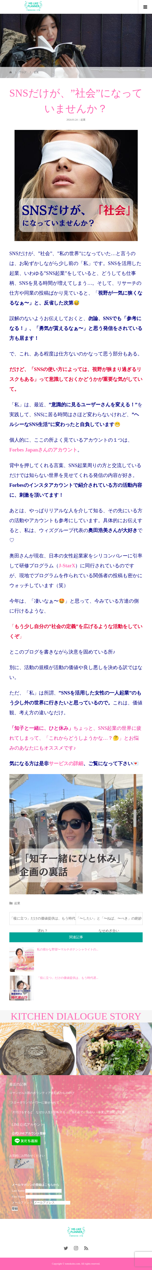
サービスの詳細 (66, 763)
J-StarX (67, 565)
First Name (18, 1196)
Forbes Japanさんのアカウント (43, 449)
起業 (83, 119)
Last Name (18, 1190)
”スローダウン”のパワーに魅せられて (34, 1102)
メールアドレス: (41, 1202)
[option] (38, 1049)
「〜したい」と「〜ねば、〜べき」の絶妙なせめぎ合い (109, 921)
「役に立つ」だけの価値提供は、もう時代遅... (67, 978)
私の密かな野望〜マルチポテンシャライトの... (67, 949)
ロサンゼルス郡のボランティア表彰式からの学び (41, 1093)
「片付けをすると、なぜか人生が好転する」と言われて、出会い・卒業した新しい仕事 (67, 1112)
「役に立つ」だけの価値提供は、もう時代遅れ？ (42, 921)
